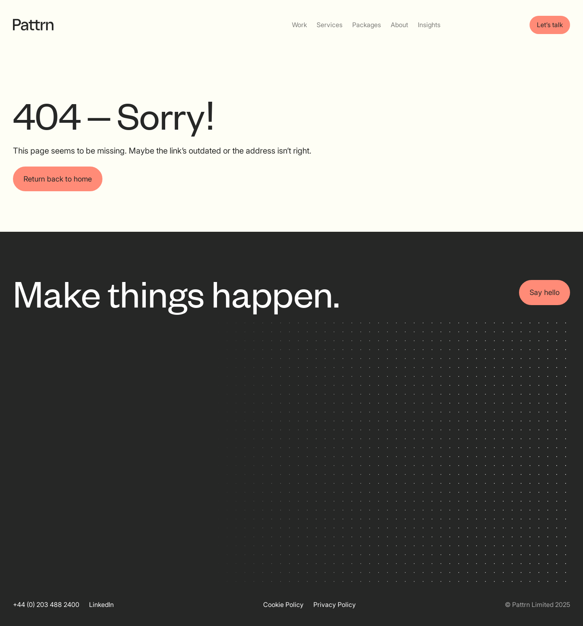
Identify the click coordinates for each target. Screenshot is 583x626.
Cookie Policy (283, 604)
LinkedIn (101, 604)
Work (299, 25)
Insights (429, 25)
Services (330, 25)
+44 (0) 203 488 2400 (46, 604)
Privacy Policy (334, 604)
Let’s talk (550, 25)
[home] (33, 25)
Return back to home (57, 179)
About (399, 25)
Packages (366, 25)
